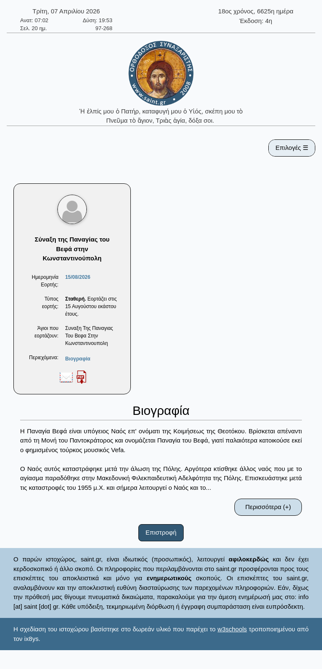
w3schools (232, 629)
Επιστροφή (161, 532)
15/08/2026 (77, 277)
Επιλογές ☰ (291, 147)
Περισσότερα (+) (268, 506)
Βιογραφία (77, 359)
